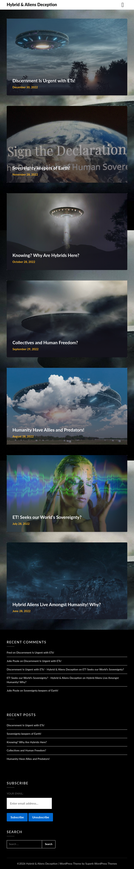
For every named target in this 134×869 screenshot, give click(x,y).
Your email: (15, 793)
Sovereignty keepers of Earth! (41, 690)
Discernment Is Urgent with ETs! (35, 652)
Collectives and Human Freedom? (26, 750)
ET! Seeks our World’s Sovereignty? (103, 669)
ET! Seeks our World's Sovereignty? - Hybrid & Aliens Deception (44, 677)
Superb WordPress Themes (101, 863)
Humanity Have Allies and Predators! (28, 758)
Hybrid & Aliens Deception (32, 4)
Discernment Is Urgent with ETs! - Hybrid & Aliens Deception (42, 669)
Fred (9, 652)
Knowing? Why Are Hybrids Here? (27, 742)
